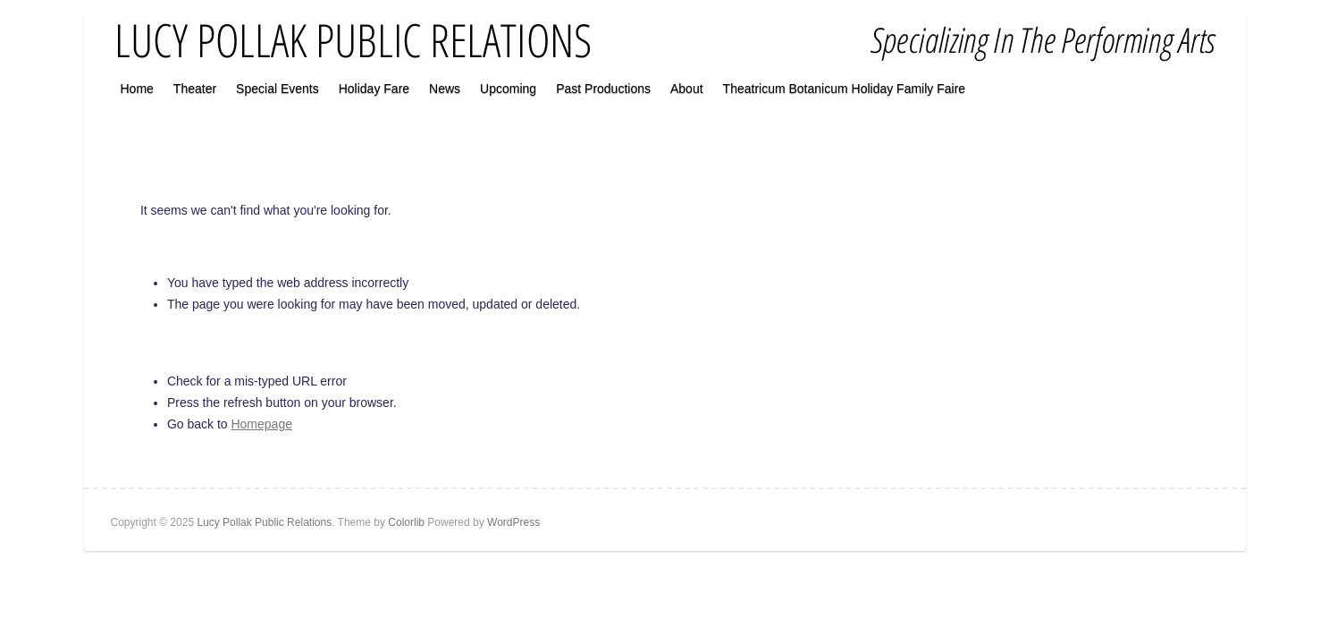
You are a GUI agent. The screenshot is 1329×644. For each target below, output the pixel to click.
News (444, 88)
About (686, 88)
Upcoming (508, 88)
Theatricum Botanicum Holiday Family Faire (844, 88)
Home (137, 88)
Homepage (261, 424)
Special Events (277, 88)
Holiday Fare (374, 88)
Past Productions (603, 88)
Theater (194, 88)
